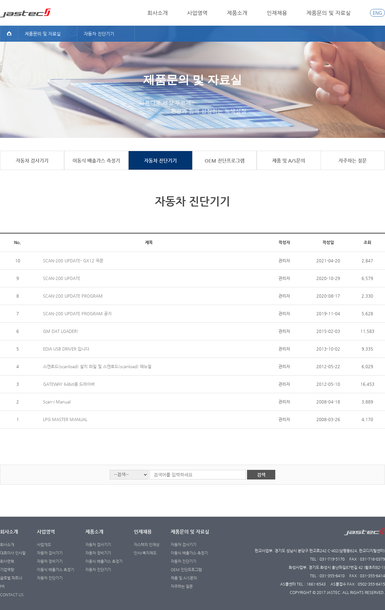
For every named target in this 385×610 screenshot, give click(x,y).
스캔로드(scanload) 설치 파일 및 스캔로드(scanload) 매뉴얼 (97, 366)
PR (2, 586)
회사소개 (157, 13)
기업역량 (7, 569)
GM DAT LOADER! (61, 331)
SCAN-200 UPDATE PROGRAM (73, 295)
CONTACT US (12, 594)
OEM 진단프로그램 (186, 569)
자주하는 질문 (182, 586)
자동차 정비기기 (50, 561)
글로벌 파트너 (11, 578)
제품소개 (237, 13)
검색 (261, 474)
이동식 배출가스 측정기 (55, 569)
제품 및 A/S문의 (184, 578)
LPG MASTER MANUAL (65, 419)
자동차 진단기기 (50, 578)
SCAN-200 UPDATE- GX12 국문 (73, 260)
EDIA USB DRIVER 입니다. (66, 348)
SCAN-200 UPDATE (61, 278)
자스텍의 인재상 (146, 544)
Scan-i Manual (57, 401)
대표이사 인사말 (13, 553)
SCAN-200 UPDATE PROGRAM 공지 (77, 313)
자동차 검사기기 (50, 553)
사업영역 (197, 13)
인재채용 (277, 13)
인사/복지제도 (145, 553)
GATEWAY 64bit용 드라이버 (69, 384)
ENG (377, 12)
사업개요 (44, 544)
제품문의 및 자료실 (328, 13)
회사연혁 (7, 561)
